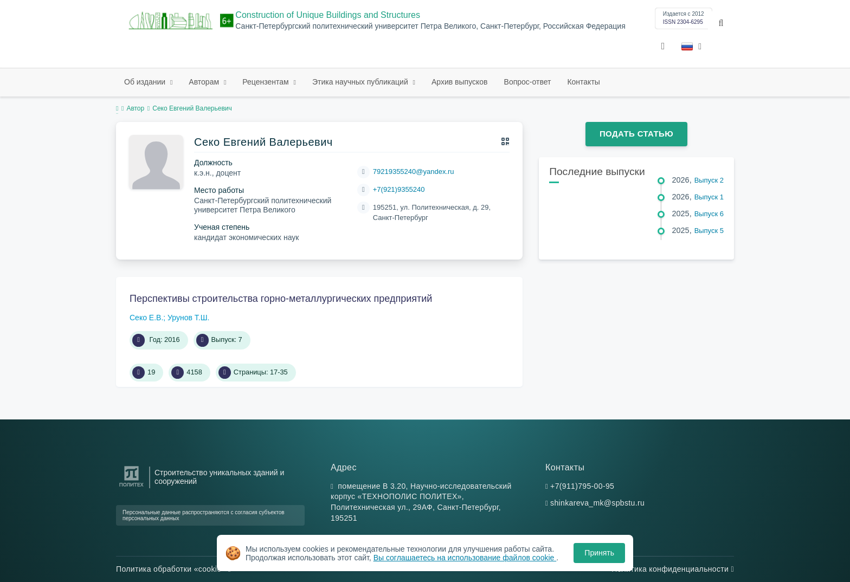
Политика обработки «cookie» (173, 569)
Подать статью (636, 133)
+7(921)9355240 (399, 189)
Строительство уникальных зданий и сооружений (219, 477)
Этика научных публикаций (361, 81)
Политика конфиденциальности (672, 569)
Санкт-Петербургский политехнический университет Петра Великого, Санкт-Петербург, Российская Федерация (430, 26)
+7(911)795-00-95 (582, 486)
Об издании (146, 81)
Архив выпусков (460, 81)
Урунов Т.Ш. (188, 317)
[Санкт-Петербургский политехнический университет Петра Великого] (131, 487)
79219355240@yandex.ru (413, 171)
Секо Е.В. (146, 317)
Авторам (205, 81)
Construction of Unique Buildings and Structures (327, 15)
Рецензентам (266, 81)
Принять (599, 552)
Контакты (583, 81)
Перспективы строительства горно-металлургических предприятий (281, 298)
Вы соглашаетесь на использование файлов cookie (465, 557)
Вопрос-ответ (527, 81)
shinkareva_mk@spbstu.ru (597, 503)
